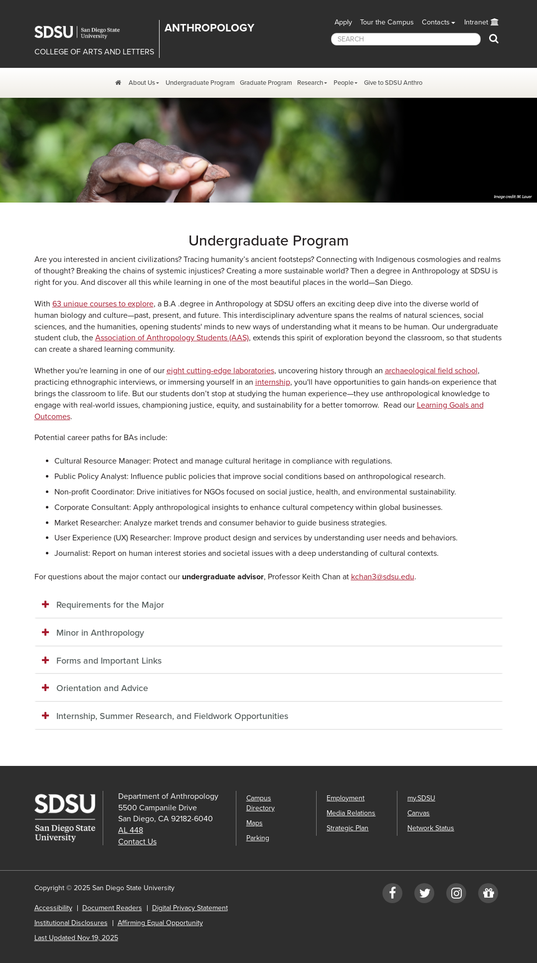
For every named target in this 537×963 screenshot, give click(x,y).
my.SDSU (421, 798)
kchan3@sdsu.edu (382, 577)
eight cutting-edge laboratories (220, 371)
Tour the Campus (387, 22)
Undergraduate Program (200, 83)
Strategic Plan (347, 828)
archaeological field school (431, 371)
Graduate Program (266, 83)
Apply (343, 22)
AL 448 (130, 830)
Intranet (476, 22)
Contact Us (137, 842)
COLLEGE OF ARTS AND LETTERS (94, 52)
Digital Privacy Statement (190, 908)
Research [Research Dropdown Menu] (310, 83)
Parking (257, 838)
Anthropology (209, 27)
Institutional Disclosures (71, 923)
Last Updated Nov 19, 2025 (76, 938)
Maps (254, 823)
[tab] (268, 605)
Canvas (418, 813)
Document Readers (112, 908)
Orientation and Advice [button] (102, 688)
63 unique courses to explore (103, 304)
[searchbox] (406, 39)
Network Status (430, 828)
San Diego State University (84, 32)
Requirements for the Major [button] (110, 604)
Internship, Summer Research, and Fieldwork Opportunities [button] (172, 716)
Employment (345, 798)
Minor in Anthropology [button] (100, 632)
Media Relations (351, 813)
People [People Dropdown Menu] (344, 83)
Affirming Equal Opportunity (160, 923)
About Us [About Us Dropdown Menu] (142, 83)
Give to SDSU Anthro (393, 83)
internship (272, 382)
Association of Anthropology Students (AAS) (172, 338)
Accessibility (53, 908)
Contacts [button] (436, 22)
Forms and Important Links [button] (109, 660)
